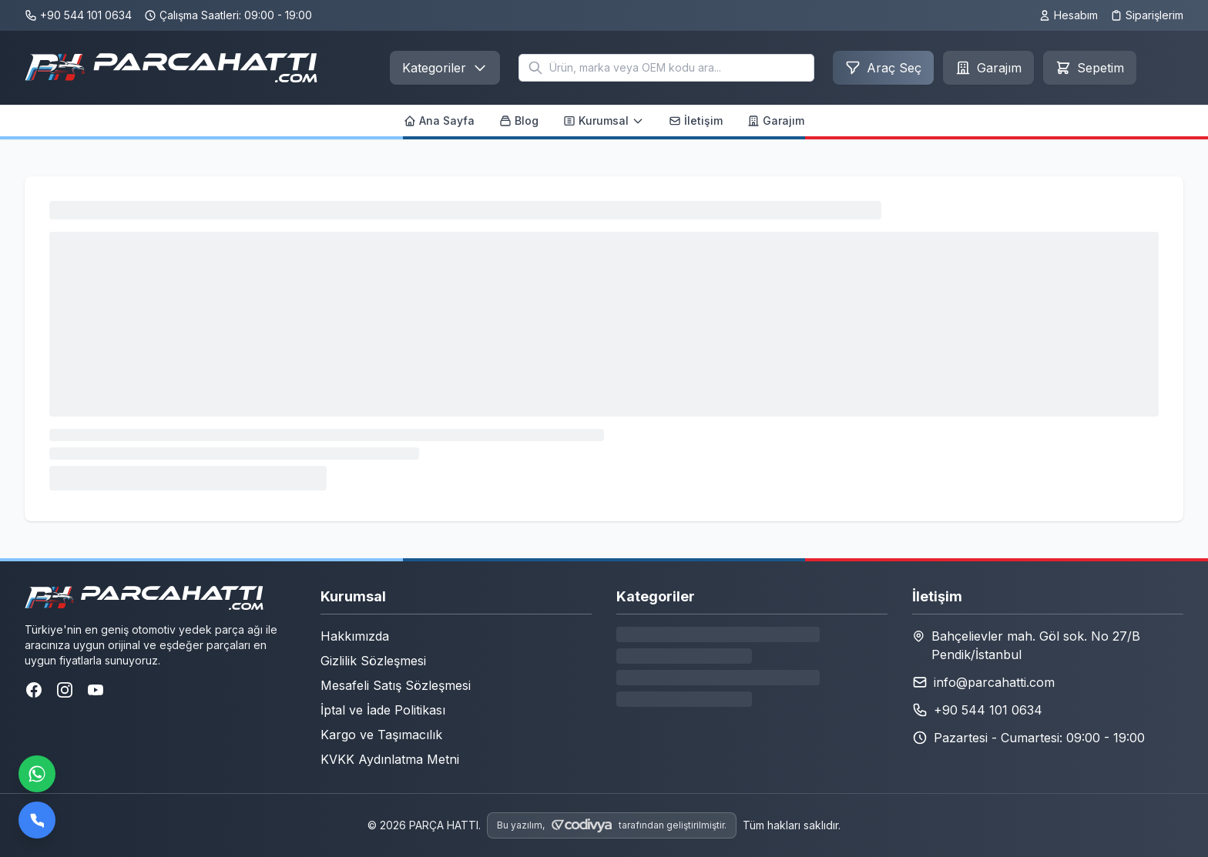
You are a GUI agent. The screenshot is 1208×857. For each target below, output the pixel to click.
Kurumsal (603, 120)
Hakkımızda (354, 636)
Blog (519, 120)
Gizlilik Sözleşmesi (373, 660)
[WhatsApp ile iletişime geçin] (36, 773)
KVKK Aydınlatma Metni (389, 759)
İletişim (696, 120)
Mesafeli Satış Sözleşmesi (395, 685)
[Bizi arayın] (36, 820)
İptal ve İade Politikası (382, 710)
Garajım (775, 120)
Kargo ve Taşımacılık (381, 734)
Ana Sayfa (439, 120)
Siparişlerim (1146, 15)
